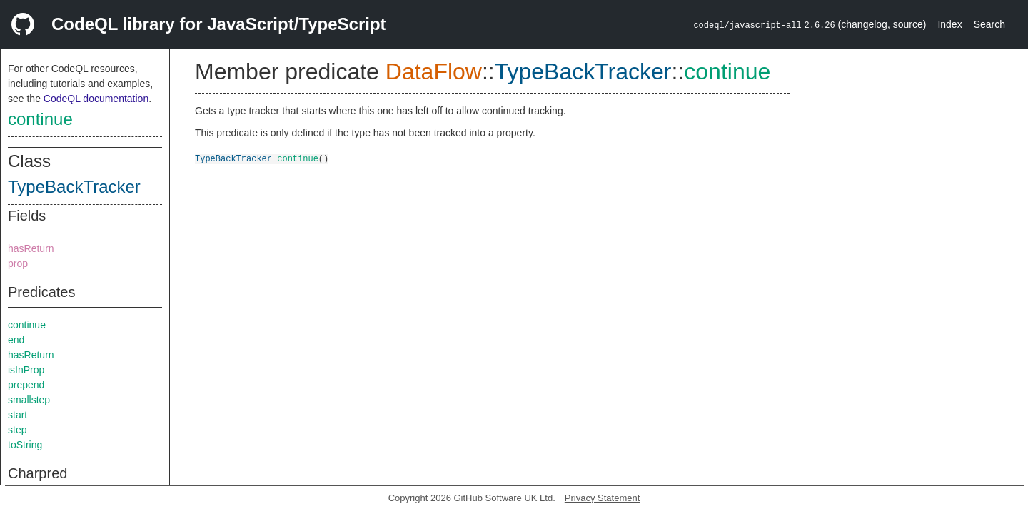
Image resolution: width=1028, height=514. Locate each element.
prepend (26, 384)
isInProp (26, 370)
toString (25, 444)
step (17, 429)
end (16, 340)
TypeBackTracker (74, 186)
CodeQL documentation (96, 98)
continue (40, 118)
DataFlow (434, 71)
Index (949, 24)
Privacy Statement (602, 498)
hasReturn (31, 248)
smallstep (29, 399)
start (17, 414)
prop (18, 263)
